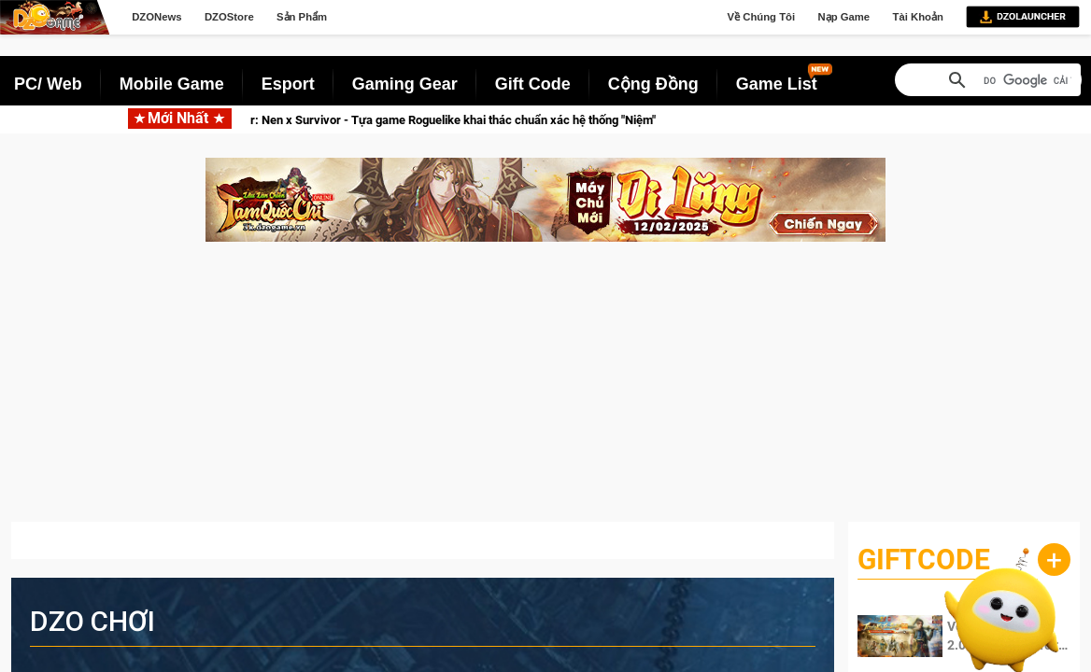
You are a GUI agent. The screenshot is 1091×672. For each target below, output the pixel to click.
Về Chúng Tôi (762, 16)
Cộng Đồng (653, 84)
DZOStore (229, 16)
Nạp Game (843, 16)
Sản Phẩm (301, 16)
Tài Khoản (917, 16)
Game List (776, 84)
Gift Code (533, 84)
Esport (288, 84)
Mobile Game (172, 84)
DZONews (156, 16)
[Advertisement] (545, 391)
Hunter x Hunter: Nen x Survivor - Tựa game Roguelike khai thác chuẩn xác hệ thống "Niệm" (428, 120)
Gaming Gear (405, 84)
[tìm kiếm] (1027, 80)
